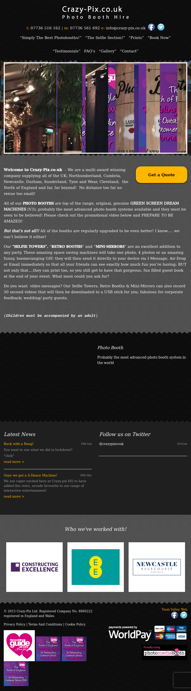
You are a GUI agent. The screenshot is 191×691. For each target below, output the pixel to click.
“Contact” (129, 51)
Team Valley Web (174, 609)
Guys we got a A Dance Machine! (30, 475)
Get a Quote (161, 174)
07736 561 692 (85, 28)
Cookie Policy (75, 624)
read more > (14, 461)
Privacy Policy (14, 624)
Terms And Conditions (45, 624)
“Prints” (136, 37)
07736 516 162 (45, 28)
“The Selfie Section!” (105, 37)
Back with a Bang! (19, 443)
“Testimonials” (66, 51)
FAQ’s (89, 51)
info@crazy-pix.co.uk (125, 28)
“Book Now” (159, 37)
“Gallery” (107, 51)
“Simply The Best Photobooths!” (51, 37)
